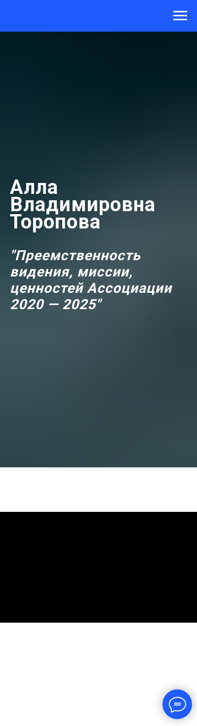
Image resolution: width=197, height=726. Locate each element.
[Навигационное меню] (180, 16)
